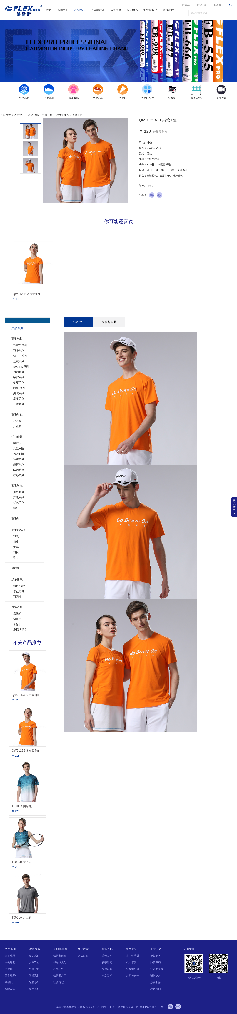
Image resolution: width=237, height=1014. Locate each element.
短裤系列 (18, 464)
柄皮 (16, 541)
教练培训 (131, 948)
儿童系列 (18, 404)
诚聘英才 (155, 975)
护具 (16, 547)
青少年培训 (132, 955)
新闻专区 (107, 948)
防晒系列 (18, 469)
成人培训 (131, 962)
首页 (49, 10)
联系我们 (202, 5)
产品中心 (79, 10)
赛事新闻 (107, 962)
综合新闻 (107, 955)
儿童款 (17, 426)
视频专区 (155, 955)
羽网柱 (17, 596)
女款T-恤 (18, 448)
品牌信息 (115, 10)
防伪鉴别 (186, 5)
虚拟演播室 (20, 629)
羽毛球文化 (59, 962)
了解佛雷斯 (97, 10)
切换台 (17, 618)
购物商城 (168, 10)
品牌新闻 (107, 968)
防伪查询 (155, 962)
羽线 (16, 536)
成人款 (17, 420)
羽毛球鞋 (17, 414)
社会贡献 (58, 982)
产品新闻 (107, 975)
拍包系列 (18, 492)
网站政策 (83, 948)
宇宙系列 (18, 377)
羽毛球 (15, 518)
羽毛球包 (17, 485)
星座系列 (18, 398)
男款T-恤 (47, 114)
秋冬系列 (18, 475)
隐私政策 (83, 955)
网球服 (17, 443)
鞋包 (16, 508)
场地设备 (10, 988)
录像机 (17, 624)
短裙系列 (18, 459)
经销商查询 (156, 968)
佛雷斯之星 (59, 975)
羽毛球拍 (17, 338)
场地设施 (17, 579)
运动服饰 (33, 114)
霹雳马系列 (20, 345)
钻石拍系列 (20, 355)
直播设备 (17, 607)
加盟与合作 (150, 10)
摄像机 (17, 613)
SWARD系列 (21, 366)
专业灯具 (18, 591)
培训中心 (132, 10)
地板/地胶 (19, 586)
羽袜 (16, 552)
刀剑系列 (18, 371)
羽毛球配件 (18, 529)
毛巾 (16, 557)
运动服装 (34, 948)
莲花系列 (18, 361)
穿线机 (15, 568)
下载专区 (218, 5)
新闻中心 (62, 10)
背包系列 (18, 502)
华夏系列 (18, 382)
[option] (24, 92)
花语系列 (18, 350)
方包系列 (18, 497)
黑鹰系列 (18, 393)
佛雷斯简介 (59, 955)
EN (230, 5)
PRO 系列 (19, 388)
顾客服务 (155, 982)
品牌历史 (58, 968)
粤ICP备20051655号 (152, 1007)
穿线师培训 (132, 968)
